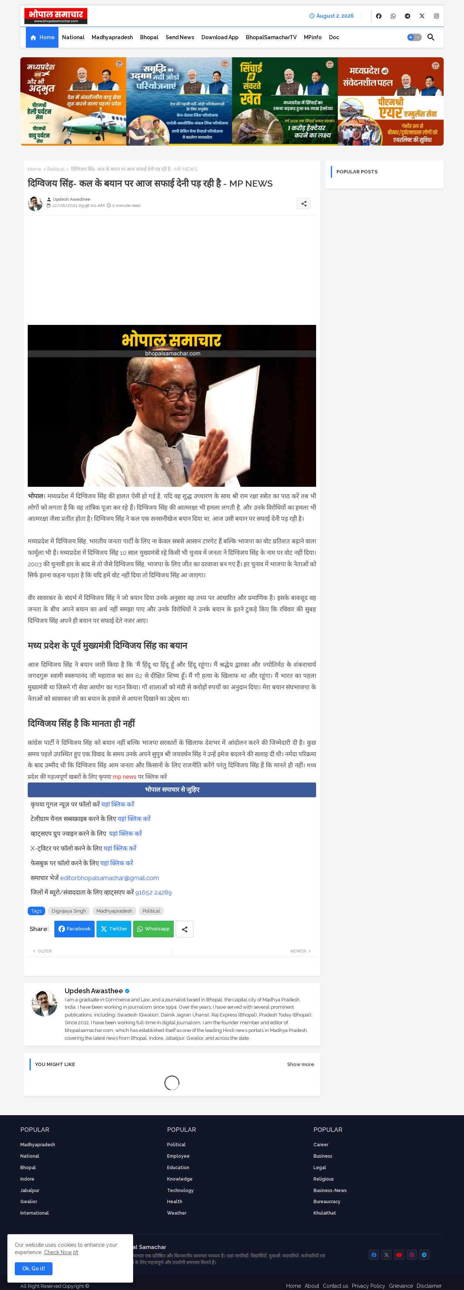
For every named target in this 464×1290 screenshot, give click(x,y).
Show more (300, 1064)
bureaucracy (327, 1201)
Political (56, 169)
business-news (330, 1190)
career (321, 1144)
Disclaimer (429, 1286)
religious (324, 1179)
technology (180, 1190)
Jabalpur (29, 1190)
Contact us (335, 1286)
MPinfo (313, 37)
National (73, 37)
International (34, 1213)
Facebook (79, 928)
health (174, 1201)
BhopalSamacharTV (271, 37)
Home (47, 37)
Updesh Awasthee (94, 991)
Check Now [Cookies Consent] (58, 1252)
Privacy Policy (368, 1286)
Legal (320, 1167)
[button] (414, 37)
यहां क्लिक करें (117, 804)
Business (323, 1156)
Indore (27, 1179)
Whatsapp (157, 928)
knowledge (180, 1179)
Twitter (118, 928)
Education (178, 1167)
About (312, 1286)
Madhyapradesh (112, 37)
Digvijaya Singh (69, 911)
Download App (219, 37)
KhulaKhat (325, 1213)
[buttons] (378, 16)
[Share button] (184, 929)
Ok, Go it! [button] (33, 1269)
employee (178, 1156)
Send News (180, 37)
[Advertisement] (172, 273)
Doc (334, 37)
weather (176, 1213)
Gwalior (28, 1201)
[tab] (42, 37)
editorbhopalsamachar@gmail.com (109, 878)
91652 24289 (153, 892)
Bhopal (149, 37)
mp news (125, 776)
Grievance (401, 1286)
